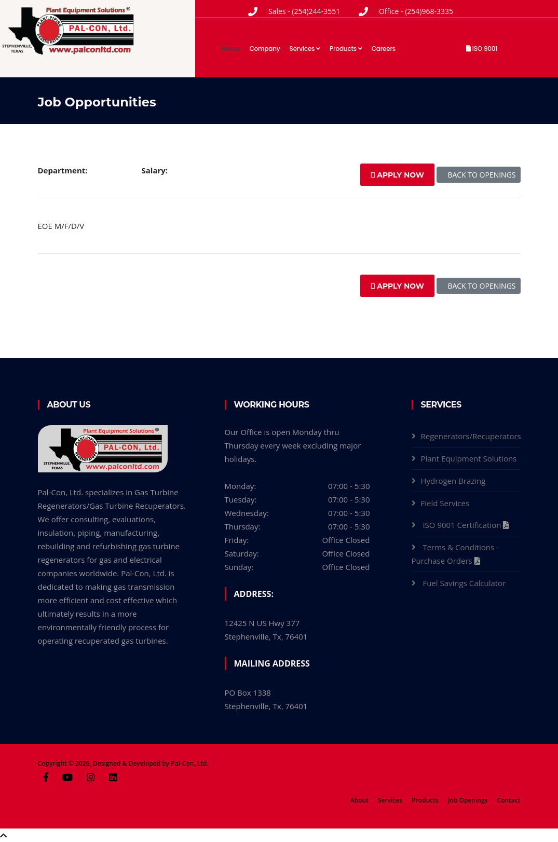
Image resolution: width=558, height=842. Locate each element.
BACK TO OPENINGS (478, 175)
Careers (384, 48)
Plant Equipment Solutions (469, 458)
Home (231, 48)
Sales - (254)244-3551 (304, 11)
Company (265, 48)
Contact (509, 800)
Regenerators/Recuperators (471, 436)
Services (305, 48)
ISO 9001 (481, 48)
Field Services (445, 503)
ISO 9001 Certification (463, 525)
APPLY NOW (397, 175)
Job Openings (467, 800)
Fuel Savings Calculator (465, 583)
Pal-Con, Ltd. (190, 763)
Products (346, 48)
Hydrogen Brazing (453, 481)
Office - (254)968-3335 (416, 11)
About (359, 800)
